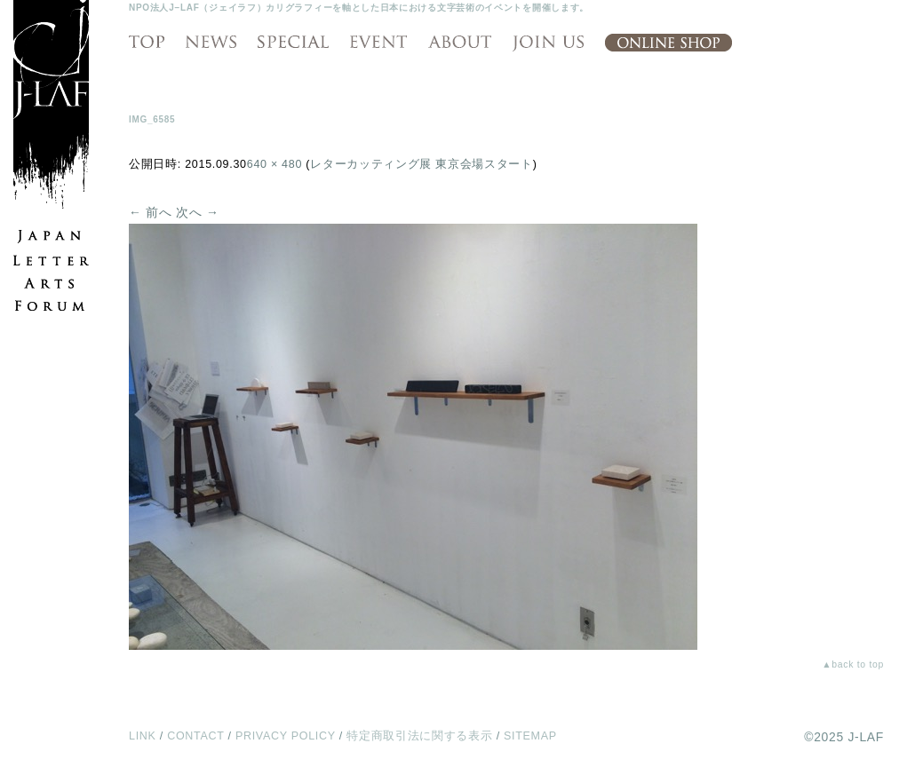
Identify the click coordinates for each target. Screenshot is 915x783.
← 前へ (150, 212)
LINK (142, 736)
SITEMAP (530, 736)
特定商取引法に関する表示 (419, 736)
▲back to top (853, 664)
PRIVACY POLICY (285, 736)
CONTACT (195, 736)
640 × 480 (274, 164)
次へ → (197, 212)
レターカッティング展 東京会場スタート (421, 164)
